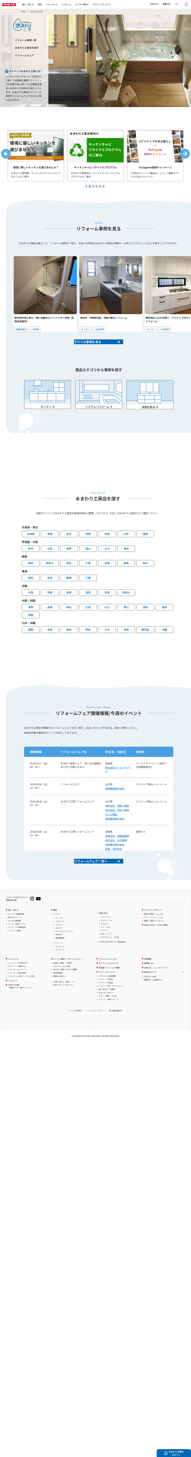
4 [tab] (97, 188)
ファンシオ (105, 946)
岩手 (68, 547)
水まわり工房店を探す (27, 47)
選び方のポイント (15, 936)
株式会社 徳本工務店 (117, 823)
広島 (88, 621)
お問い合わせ (64, 1000)
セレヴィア (60, 965)
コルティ (59, 947)
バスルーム (57, 961)
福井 (126, 562)
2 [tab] (90, 188)
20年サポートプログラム (63, 1003)
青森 (49, 547)
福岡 (30, 643)
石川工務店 (111, 828)
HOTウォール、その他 (110, 956)
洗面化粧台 (103, 932)
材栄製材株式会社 (114, 858)
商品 (55, 929)
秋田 (107, 547)
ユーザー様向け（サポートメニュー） (68, 977)
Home (23, 12)
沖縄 (164, 643)
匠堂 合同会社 (113, 862)
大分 (107, 643)
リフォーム (76, 4)
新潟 (30, 562)
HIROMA (59, 953)
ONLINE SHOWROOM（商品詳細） (113, 960)
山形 (126, 547)
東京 (30, 577)
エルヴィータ (106, 939)
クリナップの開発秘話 (17, 946)
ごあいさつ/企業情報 (107, 995)
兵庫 (68, 606)
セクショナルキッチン (64, 950)
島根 (49, 621)
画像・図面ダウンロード (154, 939)
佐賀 (49, 643)
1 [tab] (86, 188)
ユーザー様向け (91, 4)
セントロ (59, 936)
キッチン (57, 933)
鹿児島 (145, 643)
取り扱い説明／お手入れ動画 (65, 988)
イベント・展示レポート (108, 1018)
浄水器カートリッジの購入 (109, 986)
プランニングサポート (153, 929)
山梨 (49, 562)
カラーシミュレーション (154, 936)
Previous (6, 155)
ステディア (60, 940)
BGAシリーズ (106, 952)
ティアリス (105, 936)
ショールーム (61, 4)
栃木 (145, 577)
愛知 (30, 591)
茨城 (107, 577)
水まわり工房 (20, 1004)
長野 (68, 562)
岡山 (68, 621)
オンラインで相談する (17, 985)
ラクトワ (104, 949)
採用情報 (147, 977)
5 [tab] (100, 188)
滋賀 (88, 606)
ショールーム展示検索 (17, 991)
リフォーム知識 (14, 949)
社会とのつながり (106, 1011)
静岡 (68, 591)
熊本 (88, 643)
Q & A (62, 985)
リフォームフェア (24, 55)
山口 (107, 621)
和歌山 (126, 606)
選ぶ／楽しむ (13, 929)
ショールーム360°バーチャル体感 (21, 995)
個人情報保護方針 (115, 1029)
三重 (88, 591)
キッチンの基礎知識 (16, 933)
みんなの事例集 (14, 939)
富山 (88, 562)
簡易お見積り (154, 933)
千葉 (88, 577)
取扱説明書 (57, 991)
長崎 (68, 643)
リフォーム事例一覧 (25, 40)
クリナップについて (111, 4)
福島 (145, 547)
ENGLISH (154, 3)
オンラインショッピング (108, 982)
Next (185, 155)
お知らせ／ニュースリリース (155, 986)
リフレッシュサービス (108, 977)
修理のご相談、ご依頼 (62, 981)
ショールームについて (17, 988)
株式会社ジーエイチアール (118, 783)
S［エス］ (105, 942)
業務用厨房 (60, 956)
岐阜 (49, 591)
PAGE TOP (95, 1043)
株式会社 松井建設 (116, 854)
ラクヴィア (60, 969)
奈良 (107, 606)
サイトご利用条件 (75, 1029)
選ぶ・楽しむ (37, 4)
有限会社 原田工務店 (117, 819)
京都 (49, 606)
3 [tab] (93, 188)
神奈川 (50, 577)
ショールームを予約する (18, 981)
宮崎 (126, 643)
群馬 (126, 577)
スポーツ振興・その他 (108, 1014)
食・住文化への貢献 (107, 1008)
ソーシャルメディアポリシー (95, 1029)
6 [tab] (103, 188)
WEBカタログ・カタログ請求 (156, 944)
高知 (145, 621)
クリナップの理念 (106, 998)
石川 (107, 562)
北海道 (30, 547)
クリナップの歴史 (106, 1001)
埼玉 (68, 577)
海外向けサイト (150, 991)
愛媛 (30, 628)
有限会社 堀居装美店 (117, 849)
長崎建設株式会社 (114, 802)
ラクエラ (59, 943)
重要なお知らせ (59, 995)
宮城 (88, 547)
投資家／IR (148, 982)
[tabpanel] (36, 157)
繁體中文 (167, 3)
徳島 (164, 621)
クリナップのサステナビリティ (111, 1005)
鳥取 (30, 621)
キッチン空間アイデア (17, 942)
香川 (126, 621)
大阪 (30, 606)
